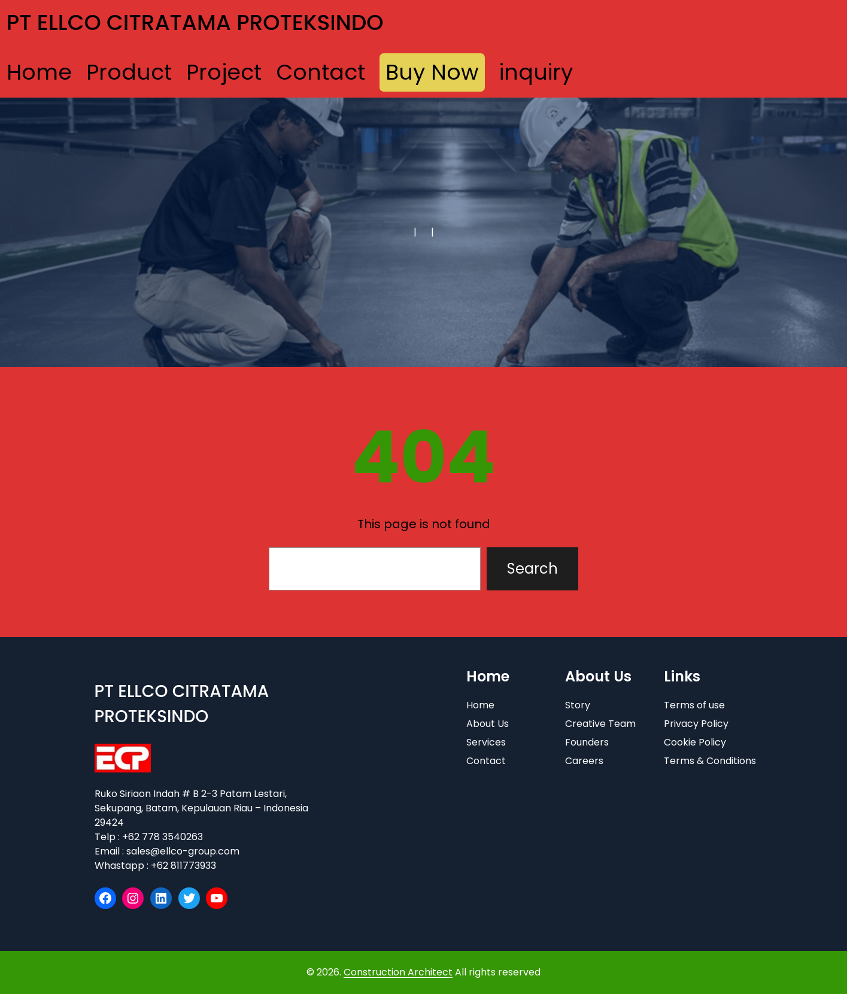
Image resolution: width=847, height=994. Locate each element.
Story (577, 705)
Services (486, 742)
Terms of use (694, 705)
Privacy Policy (696, 724)
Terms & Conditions (710, 761)
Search (532, 568)
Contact (486, 761)
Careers (584, 761)
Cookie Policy (695, 742)
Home (480, 705)
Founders (587, 742)
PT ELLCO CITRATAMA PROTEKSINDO (195, 22)
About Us (487, 724)
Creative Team (600, 724)
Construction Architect (398, 972)
